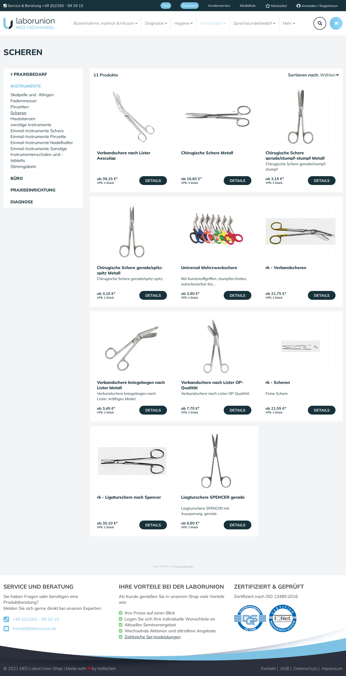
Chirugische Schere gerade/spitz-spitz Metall (130, 270)
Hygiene (183, 23)
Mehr (289, 23)
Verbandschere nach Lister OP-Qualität (212, 385)
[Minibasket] (336, 23)
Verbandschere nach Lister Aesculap (123, 155)
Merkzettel (276, 6)
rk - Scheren (278, 382)
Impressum (332, 668)
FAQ (166, 5)
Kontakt (268, 668)
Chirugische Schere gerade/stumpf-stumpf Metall (295, 155)
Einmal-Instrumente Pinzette (38, 136)
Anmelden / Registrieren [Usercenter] (317, 6)
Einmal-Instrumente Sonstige (38, 148)
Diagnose (21, 201)
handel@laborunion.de (35, 628)
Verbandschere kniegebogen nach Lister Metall (131, 385)
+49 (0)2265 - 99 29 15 (36, 619)
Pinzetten (19, 106)
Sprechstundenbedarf (254, 23)
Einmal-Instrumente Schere (37, 130)
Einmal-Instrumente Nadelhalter (41, 142)
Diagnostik (156, 23)
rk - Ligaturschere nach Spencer (129, 497)
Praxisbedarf (213, 23)
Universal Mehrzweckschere (209, 267)
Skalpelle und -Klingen (32, 94)
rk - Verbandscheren (286, 267)
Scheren (18, 112)
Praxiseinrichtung (32, 190)
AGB (284, 668)
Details (153, 180)
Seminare (190, 5)
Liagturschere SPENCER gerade (213, 497)
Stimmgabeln (23, 166)
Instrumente (25, 86)
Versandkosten (183, 566)
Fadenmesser (23, 100)
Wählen (329, 75)
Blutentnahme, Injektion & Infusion (105, 23)
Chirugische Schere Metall (207, 152)
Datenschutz (305, 668)
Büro (16, 178)
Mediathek (248, 5)
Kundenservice (219, 5)
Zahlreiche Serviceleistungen (153, 637)
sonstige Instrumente (30, 124)
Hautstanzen (23, 118)
